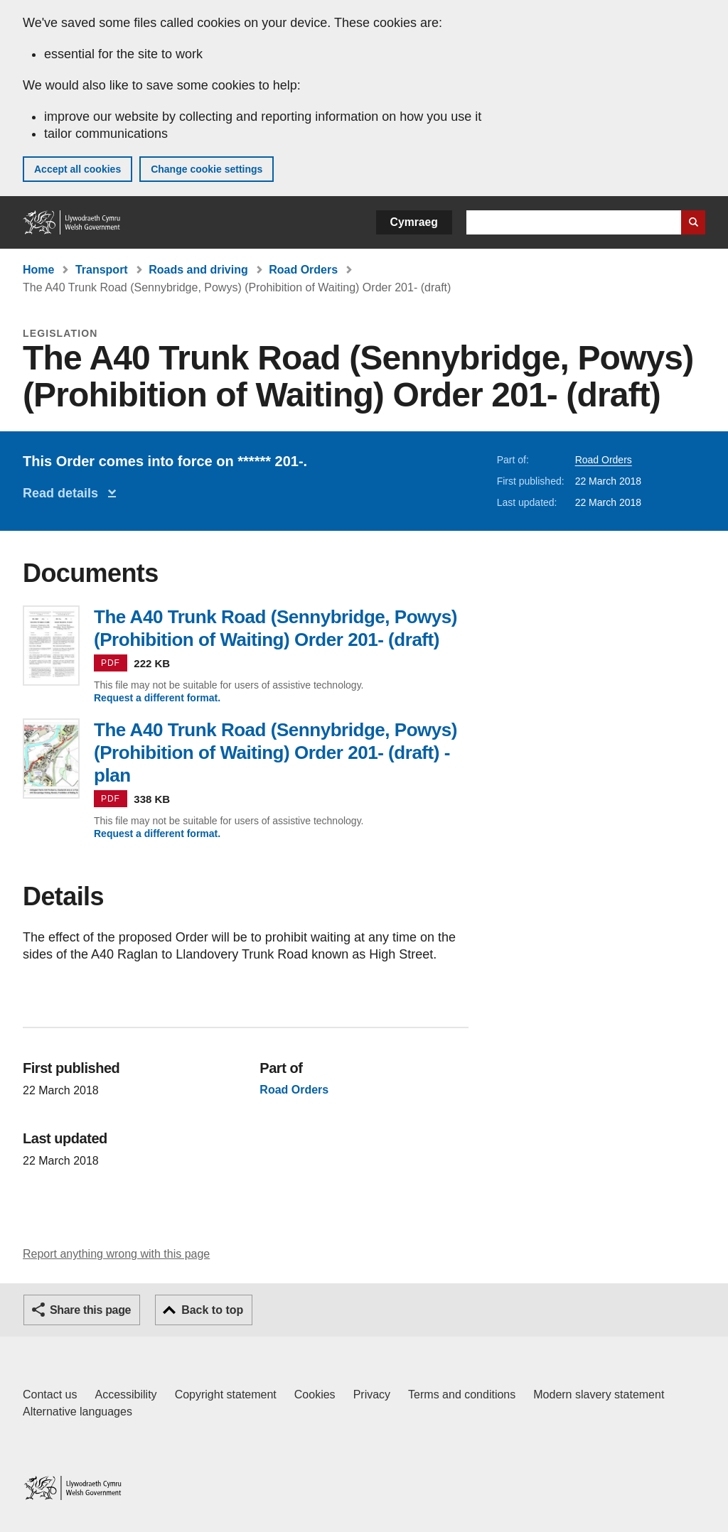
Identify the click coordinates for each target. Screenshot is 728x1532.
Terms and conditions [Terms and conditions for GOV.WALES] (461, 1394)
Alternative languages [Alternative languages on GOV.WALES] (77, 1412)
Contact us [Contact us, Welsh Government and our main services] (50, 1394)
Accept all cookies (77, 169)
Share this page (90, 1310)
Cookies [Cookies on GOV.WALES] (315, 1394)
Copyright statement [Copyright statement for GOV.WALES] (226, 1394)
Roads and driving (198, 270)
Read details (64, 493)
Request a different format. (157, 697)
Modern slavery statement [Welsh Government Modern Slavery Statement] (598, 1394)
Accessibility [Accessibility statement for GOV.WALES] (125, 1394)
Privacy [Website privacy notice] (371, 1394)
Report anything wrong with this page (116, 1254)
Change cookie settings (206, 169)
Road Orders (303, 270)
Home (38, 270)
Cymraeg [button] (414, 222)
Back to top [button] (212, 1310)
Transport (101, 270)
